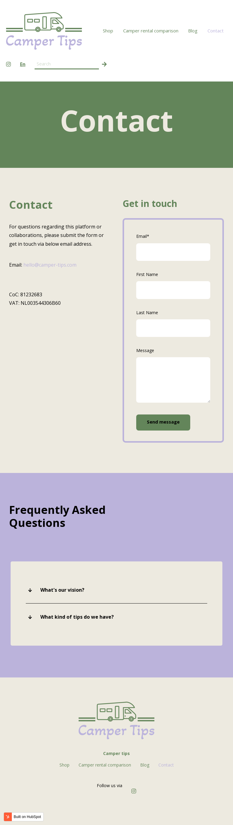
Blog (193, 31)
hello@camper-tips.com (49, 264)
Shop (108, 31)
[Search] (104, 64)
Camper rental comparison (150, 31)
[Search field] (67, 64)
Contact (216, 31)
